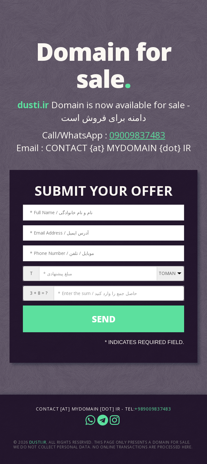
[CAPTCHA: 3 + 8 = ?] (119, 293)
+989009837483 (153, 409)
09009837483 (137, 135)
